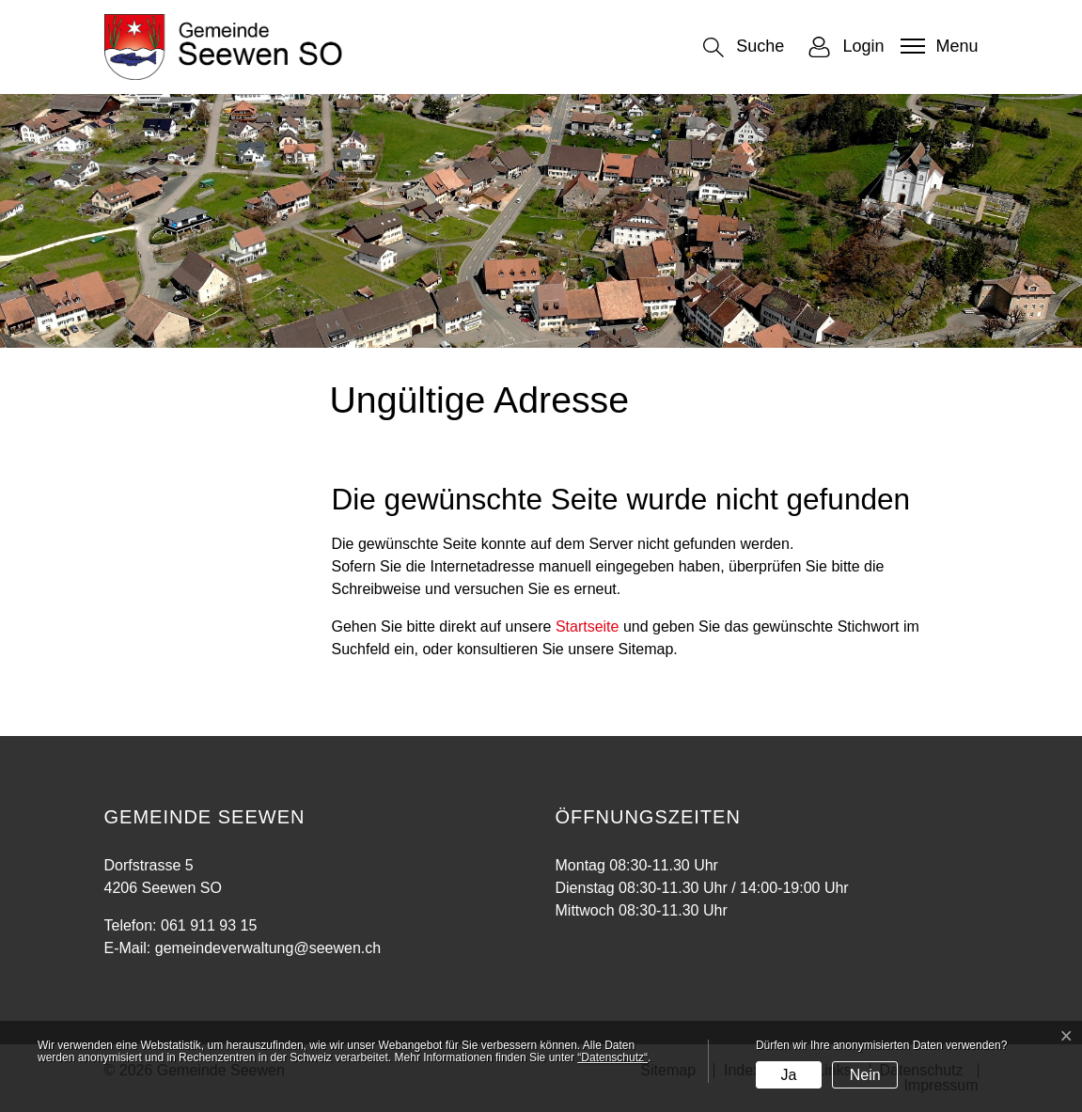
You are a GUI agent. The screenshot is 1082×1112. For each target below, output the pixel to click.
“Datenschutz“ (612, 1057)
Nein (865, 1075)
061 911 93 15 (209, 925)
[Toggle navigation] (937, 46)
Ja (788, 1075)
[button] (743, 47)
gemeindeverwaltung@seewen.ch (268, 948)
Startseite (587, 626)
